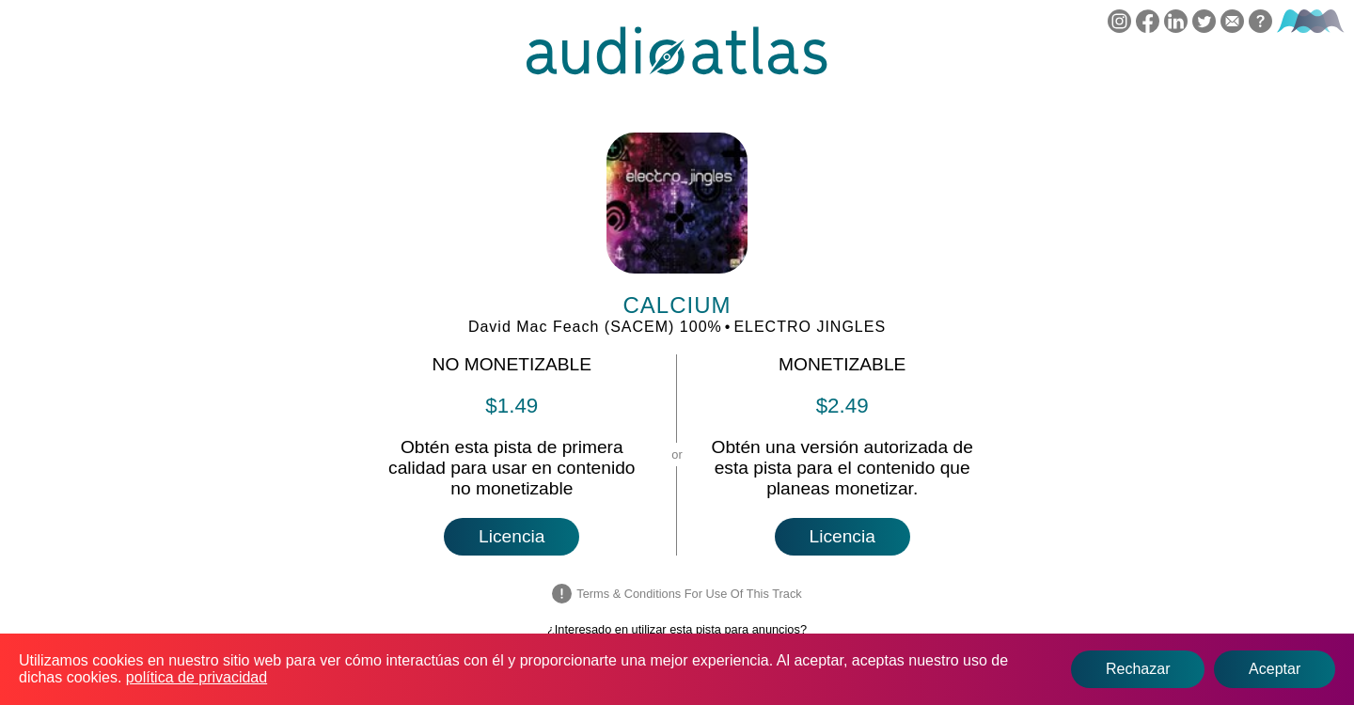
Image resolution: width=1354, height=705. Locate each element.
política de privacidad (196, 677)
